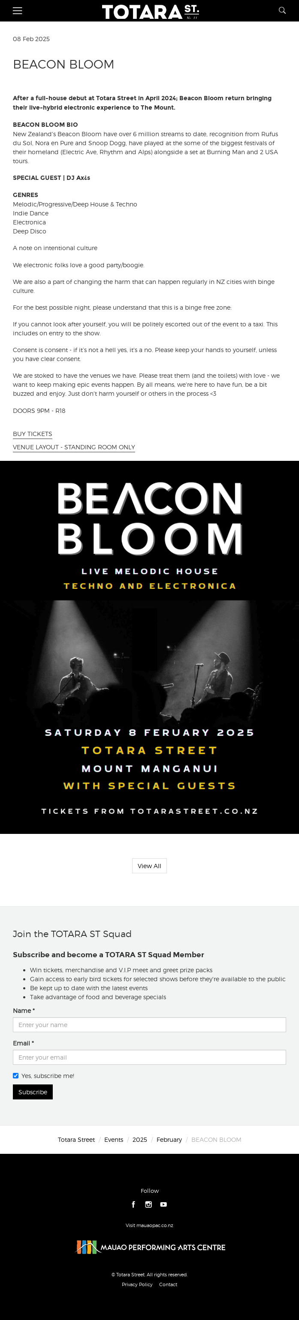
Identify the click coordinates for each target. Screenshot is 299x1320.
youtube (163, 1204)
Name (22, 1010)
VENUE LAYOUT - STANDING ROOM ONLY (74, 447)
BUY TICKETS (32, 433)
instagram (148, 1204)
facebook (133, 1204)
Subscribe (32, 1092)
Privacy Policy (137, 1284)
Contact (168, 1284)
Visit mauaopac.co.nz (149, 1225)
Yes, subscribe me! (43, 1075)
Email (21, 1043)
